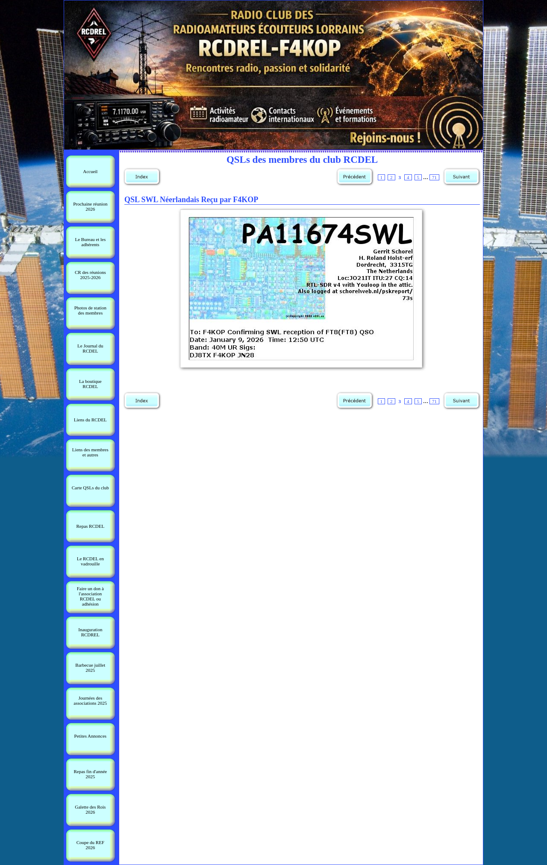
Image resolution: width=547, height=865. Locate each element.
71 (434, 177)
